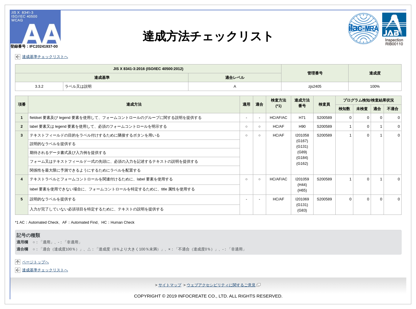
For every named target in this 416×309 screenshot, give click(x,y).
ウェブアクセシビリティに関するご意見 (224, 285)
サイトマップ (169, 285)
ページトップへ (35, 262)
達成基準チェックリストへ (45, 56)
